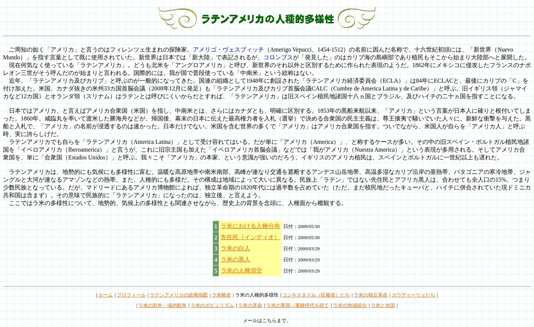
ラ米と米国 (383, 305)
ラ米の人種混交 (241, 270)
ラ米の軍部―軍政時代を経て (297, 305)
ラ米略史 (221, 295)
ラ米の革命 (250, 305)
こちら (269, 320)
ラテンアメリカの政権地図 (179, 295)
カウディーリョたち (413, 295)
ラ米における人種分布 (250, 226)
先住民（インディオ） (250, 237)
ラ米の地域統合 (350, 305)
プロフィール (131, 295)
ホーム (105, 295)
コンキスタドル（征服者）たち (316, 295)
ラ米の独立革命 (371, 295)
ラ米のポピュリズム (212, 305)
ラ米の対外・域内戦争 (162, 305)
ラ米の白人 (235, 248)
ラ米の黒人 (235, 259)
